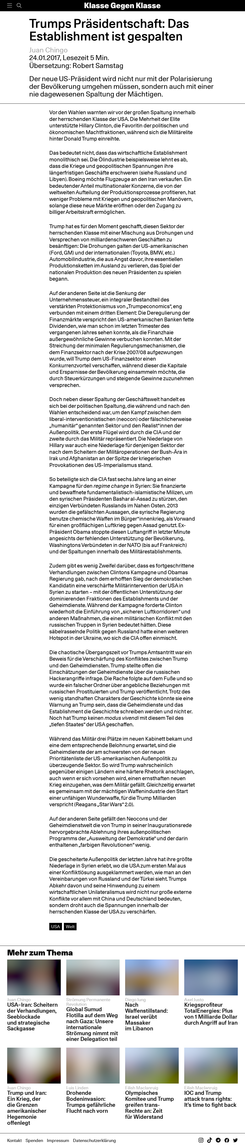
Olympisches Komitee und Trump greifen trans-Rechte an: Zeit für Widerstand (149, 1105)
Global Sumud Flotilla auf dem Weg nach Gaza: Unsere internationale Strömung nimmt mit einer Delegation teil (92, 1024)
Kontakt (14, 1140)
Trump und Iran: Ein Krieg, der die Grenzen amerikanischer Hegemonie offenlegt (27, 1108)
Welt (70, 926)
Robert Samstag (97, 65)
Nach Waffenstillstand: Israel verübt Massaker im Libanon (146, 1016)
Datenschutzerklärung (94, 1140)
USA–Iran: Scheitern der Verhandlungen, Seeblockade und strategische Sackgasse (32, 1016)
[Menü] (9, 5)
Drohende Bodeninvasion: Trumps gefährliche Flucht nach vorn (90, 1102)
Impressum (58, 1140)
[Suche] (19, 5)
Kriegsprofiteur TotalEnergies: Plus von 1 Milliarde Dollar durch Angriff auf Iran (211, 1013)
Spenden (34, 1140)
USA (55, 926)
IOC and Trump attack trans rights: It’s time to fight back (210, 1099)
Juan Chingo (48, 50)
